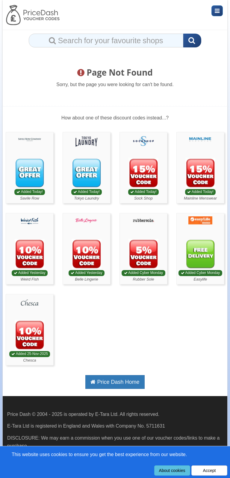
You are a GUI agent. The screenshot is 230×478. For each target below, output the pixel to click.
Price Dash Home (114, 382)
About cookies (172, 470)
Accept (209, 470)
